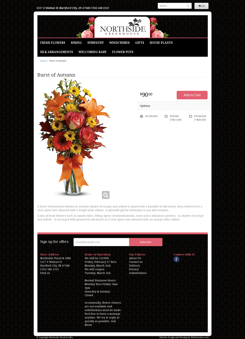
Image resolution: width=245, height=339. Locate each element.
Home (43, 61)
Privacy (134, 269)
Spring (76, 42)
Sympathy (95, 42)
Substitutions (137, 273)
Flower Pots (122, 52)
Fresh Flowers (52, 42)
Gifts (139, 42)
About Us (135, 258)
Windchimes (119, 42)
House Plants (161, 42)
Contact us (136, 261)
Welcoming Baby (92, 52)
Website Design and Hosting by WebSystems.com (184, 337)
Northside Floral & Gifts (122, 26)
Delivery (134, 265)
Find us (45, 273)
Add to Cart (192, 95)
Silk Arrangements (56, 52)
